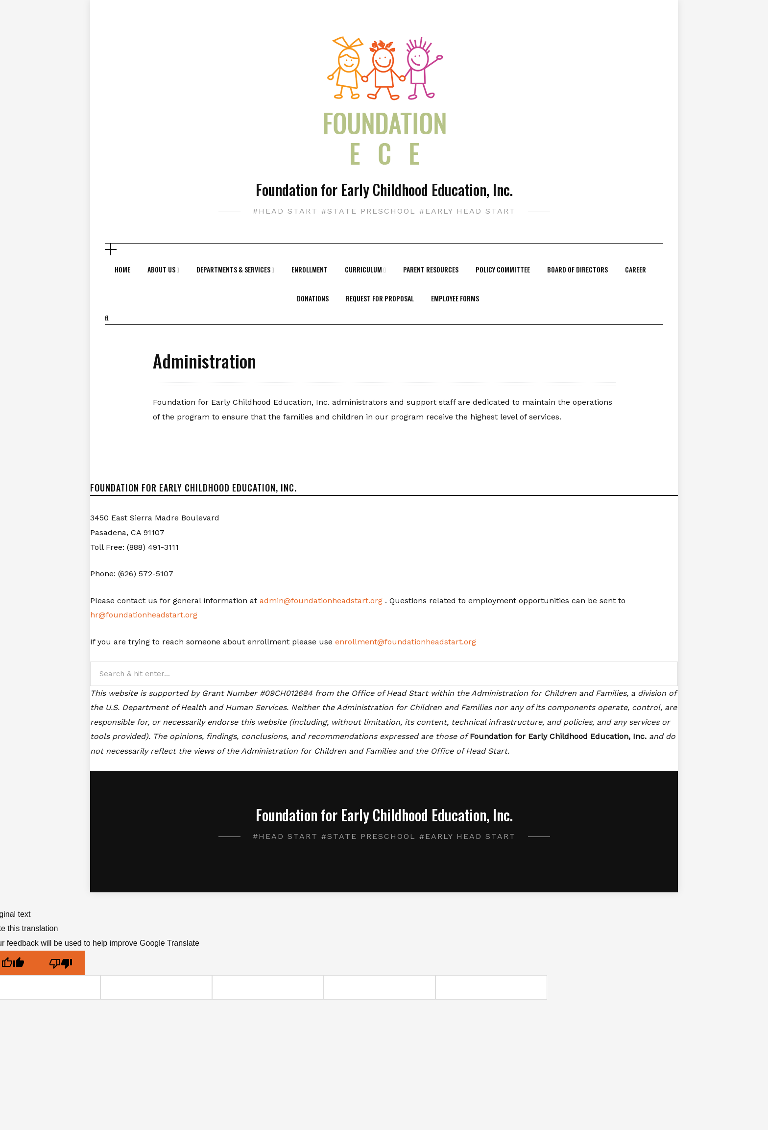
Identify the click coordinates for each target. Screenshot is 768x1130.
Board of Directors (577, 269)
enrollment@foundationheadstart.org (405, 641)
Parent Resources (430, 269)
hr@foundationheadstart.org (143, 614)
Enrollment (309, 269)
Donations (313, 298)
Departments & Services (233, 269)
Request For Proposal (380, 298)
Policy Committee (503, 269)
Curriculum (363, 269)
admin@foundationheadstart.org (321, 600)
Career (635, 269)
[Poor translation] (61, 963)
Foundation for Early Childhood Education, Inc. (384, 189)
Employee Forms (455, 298)
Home (122, 269)
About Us (161, 269)
